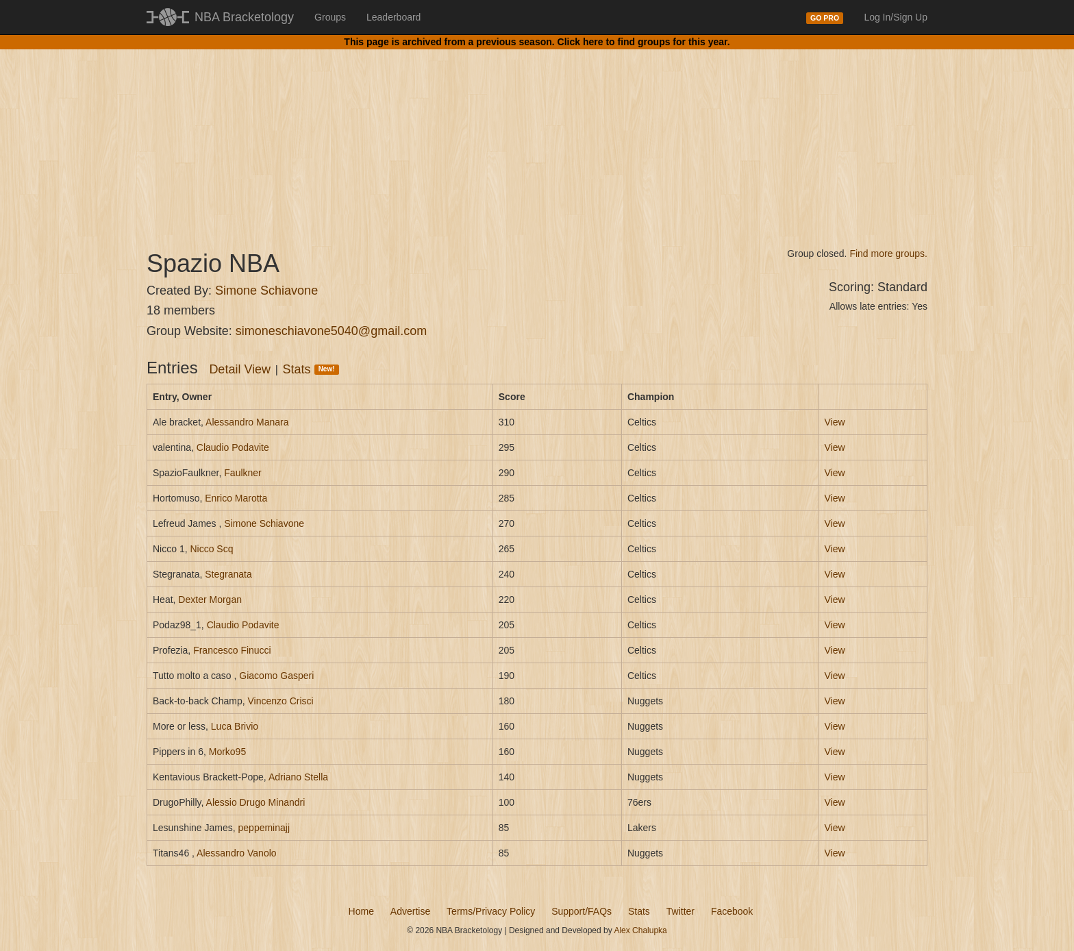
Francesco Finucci (232, 650)
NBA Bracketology (244, 17)
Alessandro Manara (246, 422)
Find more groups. (888, 253)
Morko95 (227, 751)
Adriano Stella (298, 776)
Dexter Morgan (210, 599)
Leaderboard (393, 17)
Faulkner (242, 472)
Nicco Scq (211, 548)
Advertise (410, 911)
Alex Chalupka (640, 930)
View (835, 422)
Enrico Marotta (236, 498)
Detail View (240, 369)
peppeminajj (264, 827)
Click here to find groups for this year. (644, 41)
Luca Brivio (234, 726)
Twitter (680, 911)
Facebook (732, 911)
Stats (311, 369)
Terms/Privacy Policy (491, 911)
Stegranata (228, 574)
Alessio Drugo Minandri (255, 802)
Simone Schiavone (266, 290)
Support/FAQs (581, 911)
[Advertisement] (537, 137)
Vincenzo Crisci (281, 700)
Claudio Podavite (233, 447)
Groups (330, 17)
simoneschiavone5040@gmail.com (331, 331)
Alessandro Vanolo (236, 853)
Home (361, 911)
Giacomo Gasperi (276, 675)
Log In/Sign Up (895, 17)
